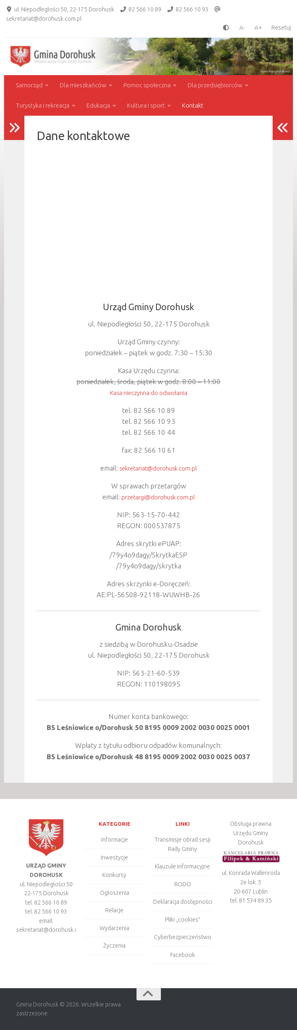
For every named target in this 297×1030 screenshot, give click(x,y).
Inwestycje (114, 857)
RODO (182, 884)
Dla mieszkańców (83, 85)
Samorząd (29, 85)
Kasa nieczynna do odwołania (148, 392)
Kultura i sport (146, 105)
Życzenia (114, 945)
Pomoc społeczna (147, 85)
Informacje (114, 839)
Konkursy (114, 875)
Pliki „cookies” (182, 919)
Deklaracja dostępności (182, 901)
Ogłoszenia (114, 893)
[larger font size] (260, 27)
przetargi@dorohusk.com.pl (158, 497)
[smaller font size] (240, 27)
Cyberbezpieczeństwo (182, 937)
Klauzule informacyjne (182, 866)
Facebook (182, 955)
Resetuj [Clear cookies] (281, 27)
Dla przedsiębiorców (215, 85)
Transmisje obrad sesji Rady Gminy (182, 844)
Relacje (114, 910)
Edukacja (98, 105)
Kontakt (193, 105)
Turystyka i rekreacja (42, 105)
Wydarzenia (114, 928)
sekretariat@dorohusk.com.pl (43, 18)
